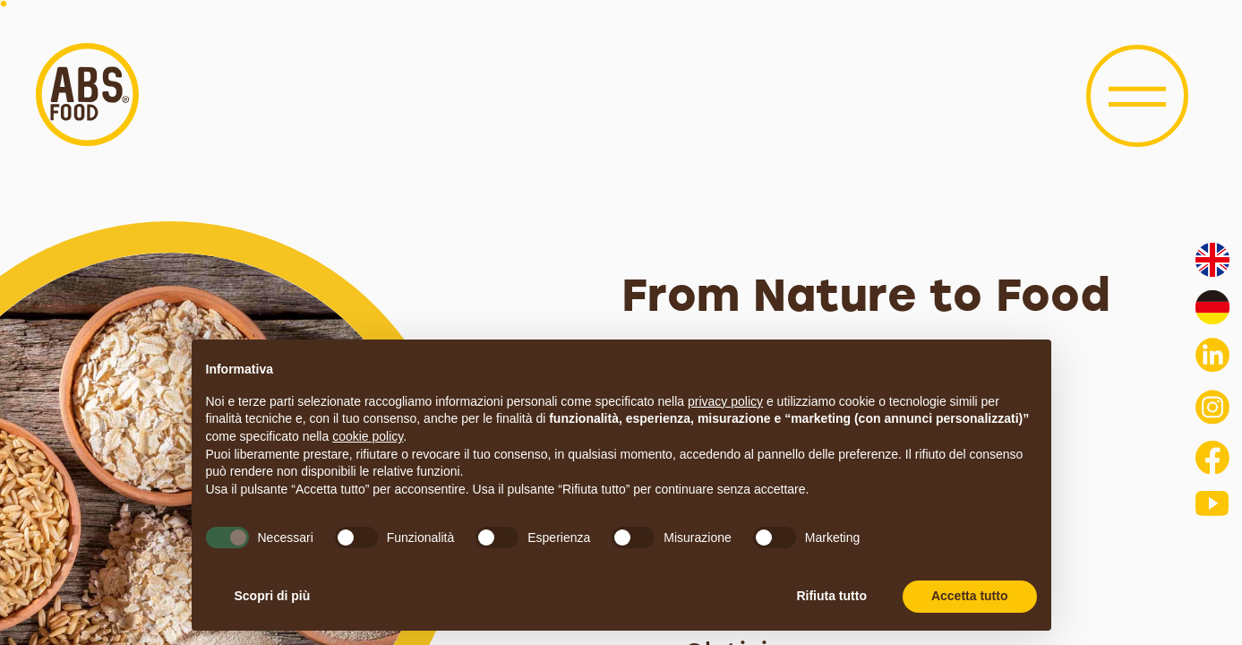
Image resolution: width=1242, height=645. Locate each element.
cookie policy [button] (367, 436)
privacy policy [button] (725, 401)
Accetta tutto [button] (969, 596)
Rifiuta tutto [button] (831, 596)
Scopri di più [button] (273, 596)
